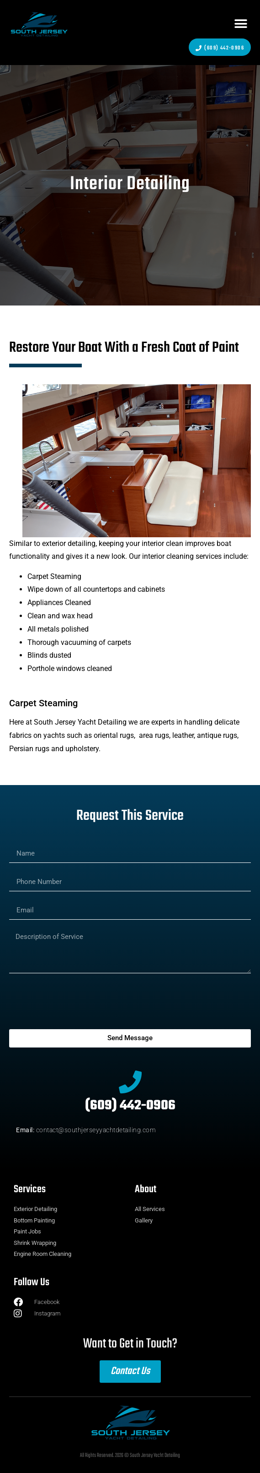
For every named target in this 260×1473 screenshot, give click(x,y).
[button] (240, 24)
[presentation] (78, 1001)
